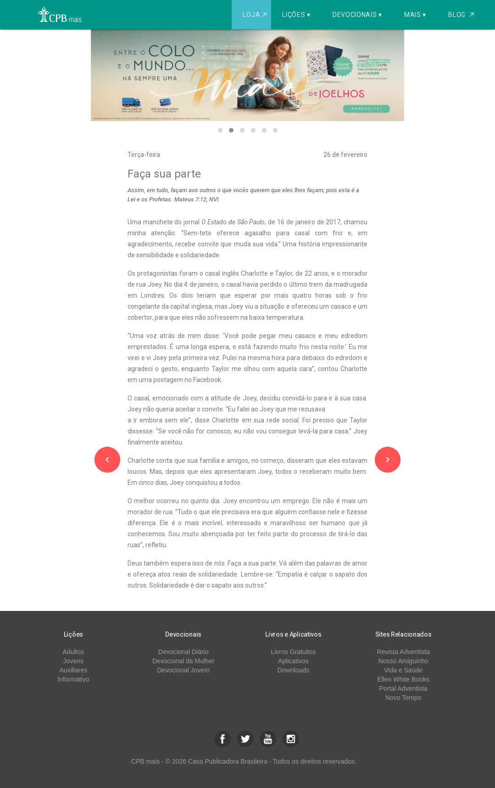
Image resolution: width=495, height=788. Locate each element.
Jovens (73, 661)
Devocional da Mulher (183, 661)
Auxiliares (74, 670)
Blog (461, 14)
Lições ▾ (296, 14)
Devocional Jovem (183, 670)
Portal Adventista (403, 688)
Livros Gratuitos (293, 651)
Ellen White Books (403, 679)
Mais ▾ (415, 14)
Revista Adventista (403, 651)
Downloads (293, 670)
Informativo (73, 679)
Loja (256, 14)
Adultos (73, 651)
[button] (220, 130)
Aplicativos (293, 661)
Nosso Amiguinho (403, 661)
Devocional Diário (183, 651)
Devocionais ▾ (357, 14)
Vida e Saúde (403, 670)
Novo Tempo (403, 697)
